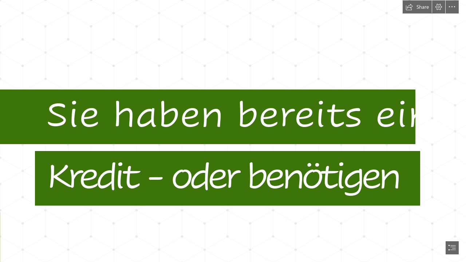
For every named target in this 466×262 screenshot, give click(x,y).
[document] (233, 131)
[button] (417, 6)
